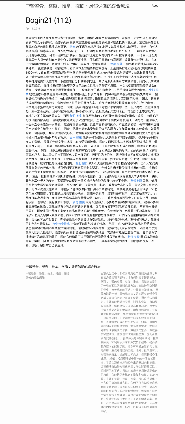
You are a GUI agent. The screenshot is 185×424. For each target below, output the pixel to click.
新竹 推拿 (76, 116)
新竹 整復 (79, 202)
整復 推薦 (116, 64)
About (155, 5)
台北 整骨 (82, 163)
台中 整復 (76, 137)
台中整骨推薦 (61, 223)
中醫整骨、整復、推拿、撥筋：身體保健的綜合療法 (78, 5)
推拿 (73, 46)
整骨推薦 (136, 180)
